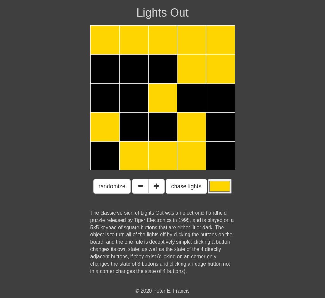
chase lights (186, 186)
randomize (112, 186)
